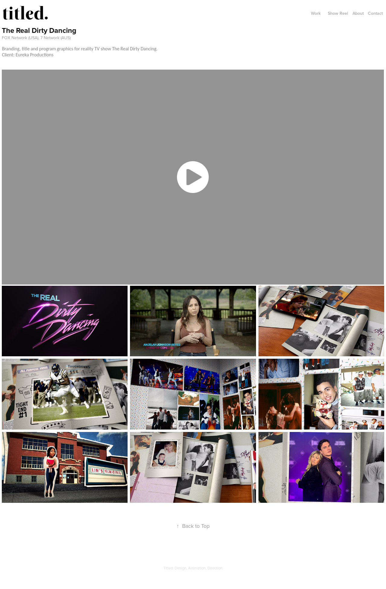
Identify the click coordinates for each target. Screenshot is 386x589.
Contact (375, 13)
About (358, 13)
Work (316, 13)
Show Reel (338, 13)
